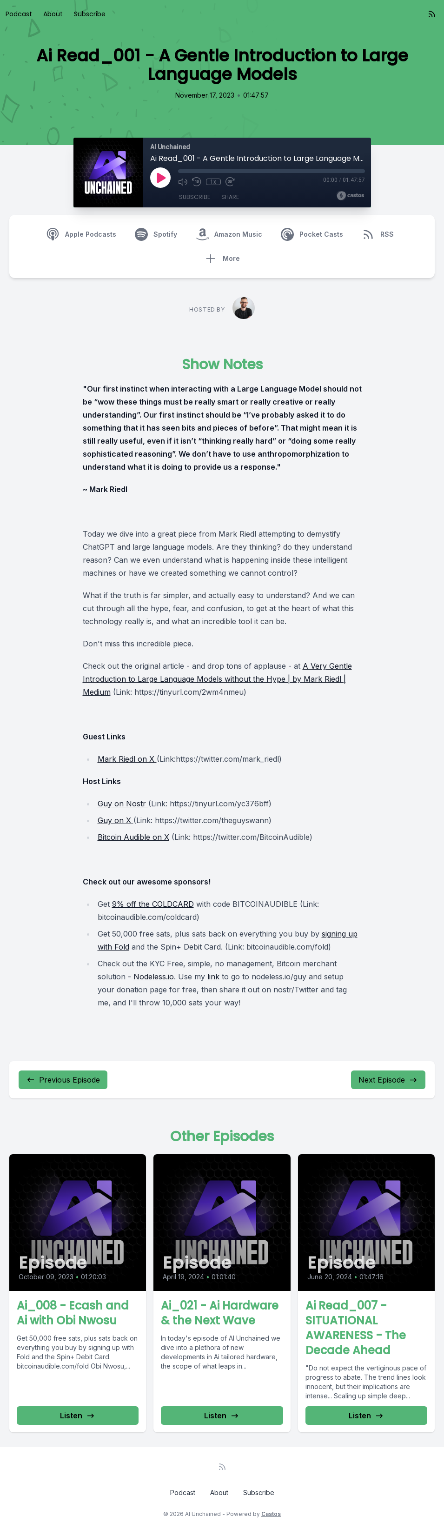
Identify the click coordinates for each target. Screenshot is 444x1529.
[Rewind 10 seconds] (196, 181)
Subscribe (90, 14)
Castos (271, 1513)
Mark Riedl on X (127, 759)
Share (230, 197)
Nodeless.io (153, 976)
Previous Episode (63, 1079)
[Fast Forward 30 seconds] (230, 181)
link (213, 976)
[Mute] (182, 182)
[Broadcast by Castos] (350, 195)
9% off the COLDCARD (153, 904)
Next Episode (388, 1079)
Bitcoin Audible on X (133, 837)
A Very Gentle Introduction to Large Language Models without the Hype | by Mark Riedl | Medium (217, 679)
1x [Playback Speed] (213, 182)
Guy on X (115, 820)
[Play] (160, 177)
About (53, 14)
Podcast (19, 14)
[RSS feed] (432, 14)
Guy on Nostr (123, 803)
